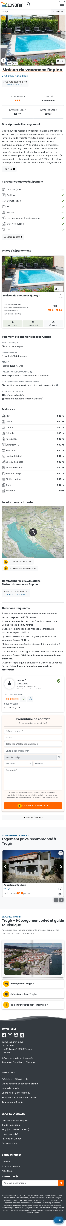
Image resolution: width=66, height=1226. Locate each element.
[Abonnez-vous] (61, 1183)
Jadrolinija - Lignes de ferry (16, 1092)
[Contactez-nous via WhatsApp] (23, 699)
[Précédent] (56, 900)
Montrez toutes (13, 237)
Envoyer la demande (33, 806)
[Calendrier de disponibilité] (60, 894)
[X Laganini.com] (22, 1035)
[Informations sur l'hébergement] (60, 889)
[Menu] (62, 4)
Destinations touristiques (15, 1120)
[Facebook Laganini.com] (4, 1035)
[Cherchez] (29, 4)
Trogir (5, 11)
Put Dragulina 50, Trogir (15, 75)
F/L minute (53, 323)
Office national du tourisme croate (20, 1083)
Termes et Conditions (13, 1062)
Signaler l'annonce (33, 817)
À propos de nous (11, 1166)
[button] (33, 532)
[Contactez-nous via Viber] (30, 699)
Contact (6, 1161)
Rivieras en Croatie (11, 1138)
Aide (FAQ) (7, 1170)
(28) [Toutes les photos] (60, 61)
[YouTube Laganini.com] (16, 1035)
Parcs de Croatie (10, 1088)
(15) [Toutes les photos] (58, 289)
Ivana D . (11, 59)
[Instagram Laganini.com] (10, 1035)
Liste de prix (13, 323)
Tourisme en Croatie (12, 1102)
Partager (58, 11)
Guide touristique (11, 1125)
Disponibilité (33, 323)
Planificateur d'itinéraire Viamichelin (20, 1097)
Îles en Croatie (9, 1143)
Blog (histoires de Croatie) (15, 1129)
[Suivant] (61, 900)
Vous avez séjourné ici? (15, 83)
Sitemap (30, 1062)
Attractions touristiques (20, 568)
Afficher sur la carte (18, 562)
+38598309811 (11, 699)
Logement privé (10, 1134)
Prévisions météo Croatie (15, 1079)
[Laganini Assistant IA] (58, 1220)
